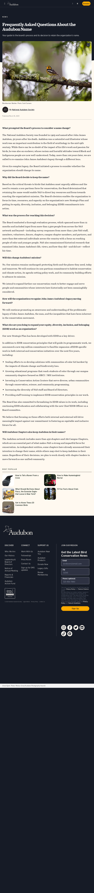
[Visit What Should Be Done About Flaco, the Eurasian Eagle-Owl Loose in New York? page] (22, 494)
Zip (64, 569)
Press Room (26, 559)
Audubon (13, 3)
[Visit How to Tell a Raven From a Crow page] (22, 480)
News (5, 17)
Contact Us (25, 563)
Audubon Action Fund (10, 582)
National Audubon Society (23, 110)
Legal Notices (26, 601)
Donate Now (43, 564)
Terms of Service (83, 589)
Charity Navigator (10, 593)
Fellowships (26, 555)
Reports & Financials (9, 576)
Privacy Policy (34, 601)
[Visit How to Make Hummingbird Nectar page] (64, 480)
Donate (86, 3)
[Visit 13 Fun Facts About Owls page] (64, 494)
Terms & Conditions (74, 603)
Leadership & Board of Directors (10, 561)
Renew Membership (43, 573)
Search (78, 3)
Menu (5, 3)
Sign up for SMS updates (28, 569)
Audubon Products (41, 559)
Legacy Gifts (43, 568)
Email (65, 560)
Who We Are (10, 551)
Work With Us (27, 551)
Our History (9, 555)
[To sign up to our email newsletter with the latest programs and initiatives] (75, 562)
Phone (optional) (69, 578)
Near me (73, 3)
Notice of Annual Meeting (11, 569)
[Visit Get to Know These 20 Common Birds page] (22, 507)
